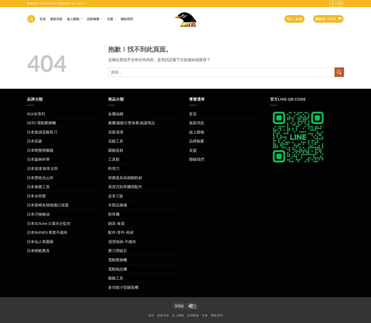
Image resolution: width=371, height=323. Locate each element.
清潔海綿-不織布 (122, 241)
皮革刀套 (115, 196)
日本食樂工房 (38, 186)
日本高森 (34, 141)
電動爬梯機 (117, 259)
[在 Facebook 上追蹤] (332, 3)
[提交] (339, 72)
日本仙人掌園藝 (40, 241)
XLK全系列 (36, 113)
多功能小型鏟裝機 (123, 287)
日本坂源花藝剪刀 (42, 132)
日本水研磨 (36, 196)
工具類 (113, 159)
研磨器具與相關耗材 (125, 177)
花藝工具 (115, 141)
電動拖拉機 (117, 269)
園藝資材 (115, 150)
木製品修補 (117, 205)
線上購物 (75, 19)
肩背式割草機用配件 (125, 186)
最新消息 (56, 19)
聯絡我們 (127, 19)
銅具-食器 (116, 223)
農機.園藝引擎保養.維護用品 (131, 122)
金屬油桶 (115, 113)
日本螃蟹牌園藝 (40, 150)
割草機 (113, 214)
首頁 (43, 19)
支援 (111, 19)
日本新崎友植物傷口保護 (48, 205)
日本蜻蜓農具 (38, 250)
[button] (31, 19)
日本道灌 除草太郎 (42, 168)
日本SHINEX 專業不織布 (47, 232)
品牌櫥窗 (94, 19)
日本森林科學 (38, 159)
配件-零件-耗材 (121, 232)
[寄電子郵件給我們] (340, 3)
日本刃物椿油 (38, 214)
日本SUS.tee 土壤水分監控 (49, 223)
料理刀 (113, 168)
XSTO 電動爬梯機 (41, 122)
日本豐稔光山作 (40, 177)
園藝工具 (115, 278)
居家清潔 (115, 132)
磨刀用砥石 (117, 250)
